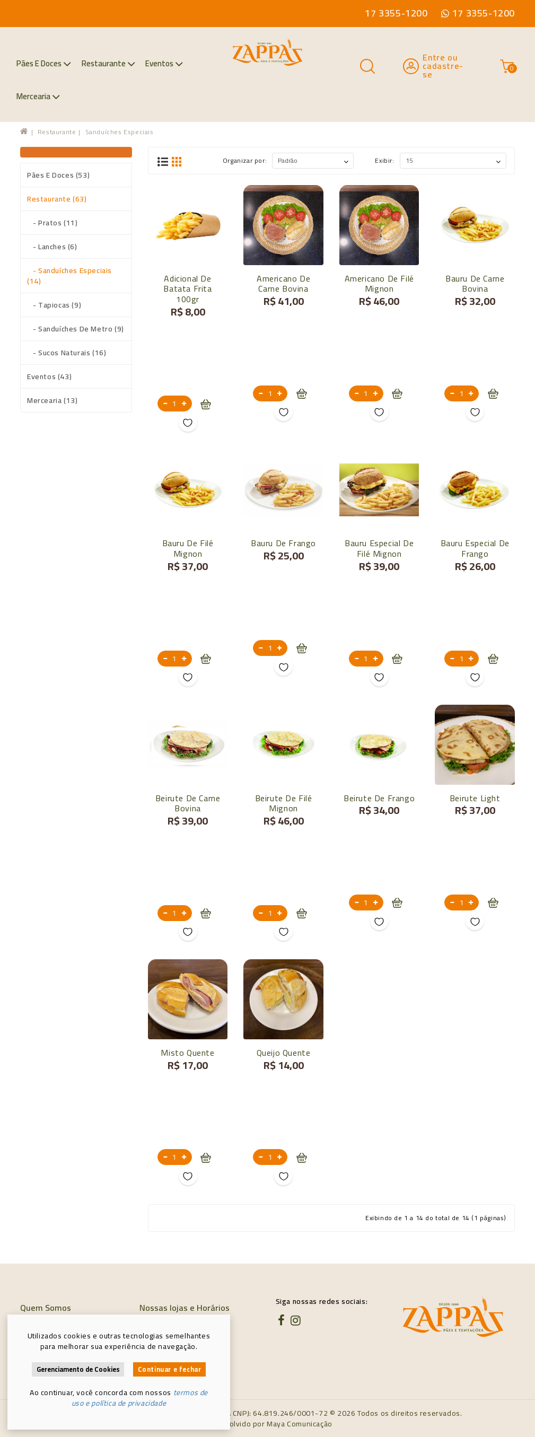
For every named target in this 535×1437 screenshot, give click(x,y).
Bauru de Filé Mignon (188, 548)
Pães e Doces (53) (58, 175)
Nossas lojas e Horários (184, 1308)
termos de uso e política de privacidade (140, 1398)
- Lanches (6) (52, 246)
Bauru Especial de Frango (475, 548)
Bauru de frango (283, 543)
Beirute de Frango (379, 798)
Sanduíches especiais (119, 132)
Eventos (164, 63)
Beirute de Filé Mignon (283, 803)
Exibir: (384, 160)
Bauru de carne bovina (474, 283)
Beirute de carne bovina (188, 803)
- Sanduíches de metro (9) (75, 329)
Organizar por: (245, 160)
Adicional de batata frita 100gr (187, 289)
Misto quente (187, 1053)
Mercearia (38, 96)
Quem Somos (45, 1308)
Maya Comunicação (299, 1424)
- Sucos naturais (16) (66, 353)
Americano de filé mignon (379, 283)
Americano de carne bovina (283, 283)
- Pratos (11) (52, 223)
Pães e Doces (43, 63)
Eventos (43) (49, 376)
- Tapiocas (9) (54, 305)
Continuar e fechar (169, 1369)
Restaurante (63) (57, 199)
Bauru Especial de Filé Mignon (379, 548)
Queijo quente (284, 1053)
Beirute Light (475, 798)
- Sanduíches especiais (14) (69, 276)
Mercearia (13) (52, 400)
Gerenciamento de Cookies (78, 1369)
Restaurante (108, 63)
